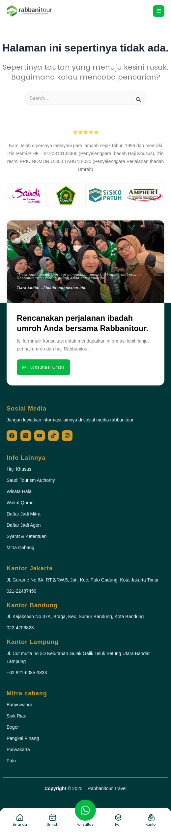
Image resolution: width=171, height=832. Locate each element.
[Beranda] (19, 817)
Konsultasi (85, 824)
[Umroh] (52, 817)
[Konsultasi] (85, 810)
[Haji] (118, 817)
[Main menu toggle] (158, 11)
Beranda (20, 824)
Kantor (151, 824)
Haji (118, 824)
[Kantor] (151, 817)
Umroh (52, 824)
